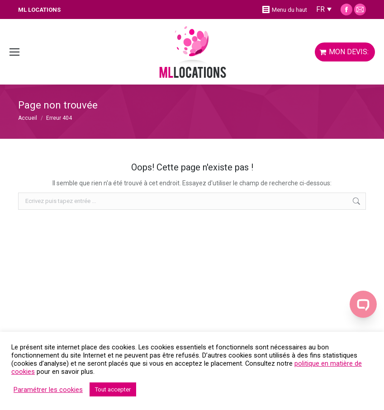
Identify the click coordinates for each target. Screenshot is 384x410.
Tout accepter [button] (113, 389)
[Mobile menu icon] (14, 52)
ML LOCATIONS (39, 9)
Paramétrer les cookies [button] (48, 390)
